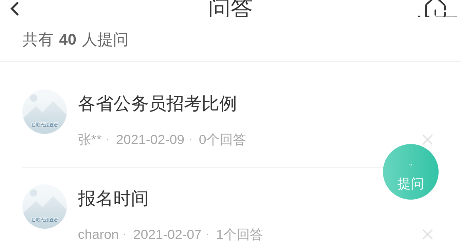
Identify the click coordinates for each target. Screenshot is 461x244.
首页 (435, 15)
